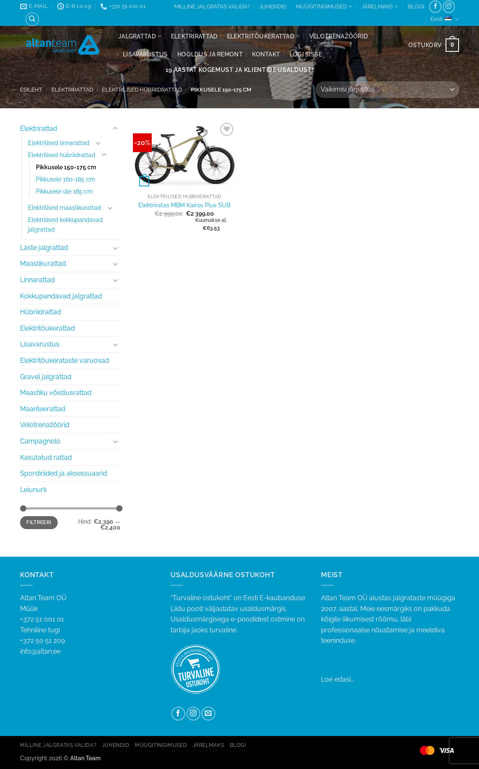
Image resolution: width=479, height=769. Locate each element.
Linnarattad (37, 280)
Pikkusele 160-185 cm (65, 179)
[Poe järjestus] (387, 89)
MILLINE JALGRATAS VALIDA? (212, 6)
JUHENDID (272, 6)
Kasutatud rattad (46, 457)
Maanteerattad (42, 409)
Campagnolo (40, 441)
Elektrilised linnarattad (58, 142)
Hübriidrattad (40, 312)
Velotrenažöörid (338, 36)
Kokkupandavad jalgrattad (61, 296)
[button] (306, 54)
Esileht (31, 90)
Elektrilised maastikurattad (64, 207)
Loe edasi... (337, 679)
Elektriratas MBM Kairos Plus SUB (184, 205)
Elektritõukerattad (263, 36)
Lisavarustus (145, 54)
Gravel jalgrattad (45, 377)
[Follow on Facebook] (435, 6)
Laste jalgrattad (44, 248)
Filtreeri (38, 522)
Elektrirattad (194, 36)
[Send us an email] (208, 714)
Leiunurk (33, 490)
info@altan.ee (40, 651)
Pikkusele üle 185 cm (64, 191)
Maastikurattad (43, 263)
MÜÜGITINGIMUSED (324, 6)
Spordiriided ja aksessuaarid (63, 473)
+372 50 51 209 (42, 640)
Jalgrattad (139, 36)
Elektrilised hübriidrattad (142, 90)
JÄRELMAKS (380, 6)
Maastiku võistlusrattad (56, 393)
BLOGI (416, 6)
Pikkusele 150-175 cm (66, 167)
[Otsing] (32, 19)
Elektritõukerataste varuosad (64, 360)
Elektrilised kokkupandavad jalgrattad (65, 224)
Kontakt (266, 54)
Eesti (445, 19)
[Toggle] (115, 129)
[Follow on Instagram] (449, 6)
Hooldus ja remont (210, 54)
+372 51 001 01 (89, 625)
